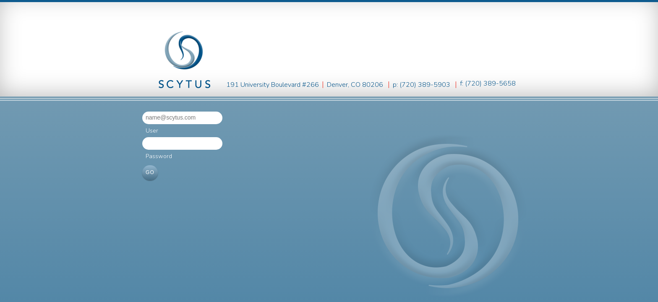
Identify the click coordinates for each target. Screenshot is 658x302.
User (152, 131)
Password (159, 156)
